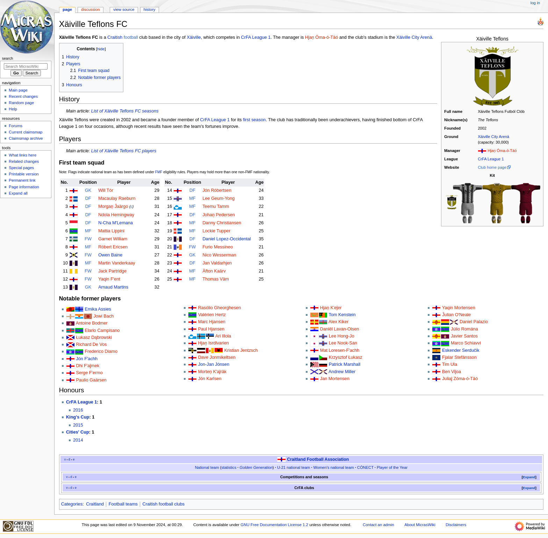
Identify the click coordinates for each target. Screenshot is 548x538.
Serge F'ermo (89, 372)
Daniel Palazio (474, 321)
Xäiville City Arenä (493, 136)
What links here (22, 155)
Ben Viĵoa (451, 371)
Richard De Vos (91, 344)
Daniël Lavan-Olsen (339, 329)
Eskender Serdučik (461, 350)
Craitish (114, 37)
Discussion (90, 9)
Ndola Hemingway (116, 214)
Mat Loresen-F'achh (339, 350)
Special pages (21, 168)
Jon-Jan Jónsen (214, 364)
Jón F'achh (87, 358)
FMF (159, 172)
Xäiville (194, 37)
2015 (78, 425)
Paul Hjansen (211, 329)
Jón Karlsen (210, 378)
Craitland (95, 504)
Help (13, 109)
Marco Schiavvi (466, 343)
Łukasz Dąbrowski (94, 337)
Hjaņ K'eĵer (331, 307)
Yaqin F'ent (109, 279)
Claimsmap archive (26, 138)
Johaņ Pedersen (218, 214)
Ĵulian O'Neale (456, 314)
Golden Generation (256, 467)
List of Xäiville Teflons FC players (123, 150)
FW (88, 239)
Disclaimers (456, 525)
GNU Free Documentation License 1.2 (274, 525)
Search (7, 58)
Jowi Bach (103, 316)
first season (254, 119)
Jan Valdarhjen (217, 263)
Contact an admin (378, 525)
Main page (18, 90)
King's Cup (77, 417)
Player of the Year (392, 467)
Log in (535, 3)
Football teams (123, 504)
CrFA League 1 (491, 159)
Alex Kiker (338, 321)
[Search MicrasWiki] (26, 66)
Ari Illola (223, 336)
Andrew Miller (342, 371)
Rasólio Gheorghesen (219, 307)
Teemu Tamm (215, 206)
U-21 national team (293, 467)
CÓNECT (365, 467)
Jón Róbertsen (216, 190)
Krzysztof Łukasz (345, 357)
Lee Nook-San (343, 343)
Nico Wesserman (219, 255)
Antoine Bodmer (92, 323)
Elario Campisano (102, 330)
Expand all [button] (18, 193)
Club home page (492, 167)
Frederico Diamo (101, 351)
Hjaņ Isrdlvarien (213, 343)
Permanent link (22, 180)
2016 (78, 410)
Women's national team (333, 467)
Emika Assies (98, 309)
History (150, 9)
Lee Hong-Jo (341, 336)
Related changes (24, 161)
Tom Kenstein (342, 314)
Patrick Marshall (344, 364)
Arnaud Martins (113, 287)
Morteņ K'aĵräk (212, 371)
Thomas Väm (215, 279)
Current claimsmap (25, 132)
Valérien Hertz (212, 314)
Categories (71, 504)
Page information (24, 187)
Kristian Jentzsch (241, 350)
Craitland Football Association (318, 459)
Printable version (23, 174)
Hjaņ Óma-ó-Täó (502, 150)
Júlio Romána (464, 329)
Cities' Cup (77, 432)
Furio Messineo (217, 247)
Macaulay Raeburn (117, 198)
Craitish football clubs (164, 504)
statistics (228, 467)
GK (88, 190)
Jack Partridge (112, 271)
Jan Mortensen (334, 378)
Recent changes (23, 96)
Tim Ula (449, 364)
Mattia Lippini (111, 230)
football (131, 37)
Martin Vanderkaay (116, 263)
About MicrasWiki (419, 525)
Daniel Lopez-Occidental (226, 239)
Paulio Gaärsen (91, 380)
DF (88, 198)
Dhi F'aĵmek (87, 365)
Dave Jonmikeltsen (217, 357)
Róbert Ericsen (113, 247)
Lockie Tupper (216, 230)
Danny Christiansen (221, 222)
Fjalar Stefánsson (459, 357)
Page (67, 9)
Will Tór (105, 190)
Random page (21, 103)
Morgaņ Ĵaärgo (113, 206)
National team (207, 467)
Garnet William (112, 239)
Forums (15, 126)
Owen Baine (110, 255)
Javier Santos (464, 336)
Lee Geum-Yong (218, 198)
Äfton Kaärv (213, 271)
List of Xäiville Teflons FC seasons (125, 111)
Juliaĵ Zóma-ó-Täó (460, 378)
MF (88, 230)
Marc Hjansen (211, 321)
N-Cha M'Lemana (115, 222)
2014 (78, 440)
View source (123, 9)
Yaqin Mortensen (458, 307)
